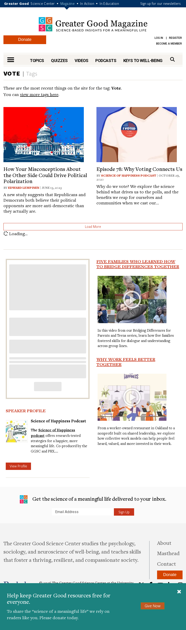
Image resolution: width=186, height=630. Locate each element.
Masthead (168, 553)
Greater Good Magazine (93, 24)
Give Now (153, 605)
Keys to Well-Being (143, 60)
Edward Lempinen (23, 188)
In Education (109, 3)
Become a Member (169, 43)
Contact (166, 563)
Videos (81, 60)
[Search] (172, 59)
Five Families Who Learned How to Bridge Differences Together (137, 263)
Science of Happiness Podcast (128, 175)
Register (175, 38)
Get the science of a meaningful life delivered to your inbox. (93, 499)
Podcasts (105, 60)
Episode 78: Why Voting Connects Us (139, 168)
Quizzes (59, 60)
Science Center (43, 3)
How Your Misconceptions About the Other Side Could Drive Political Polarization (45, 174)
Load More (93, 226)
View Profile (18, 466)
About (164, 542)
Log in (159, 38)
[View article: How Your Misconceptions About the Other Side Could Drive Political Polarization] (43, 134)
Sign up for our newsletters (160, 3)
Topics (37, 60)
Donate (24, 39)
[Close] (179, 592)
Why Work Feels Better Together (125, 361)
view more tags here (39, 94)
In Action (87, 3)
